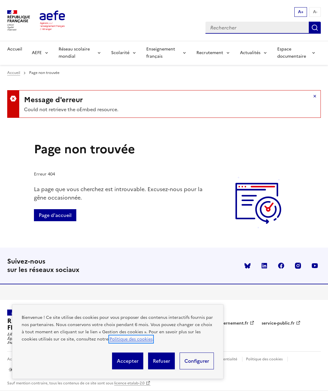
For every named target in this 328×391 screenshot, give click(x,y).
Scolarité (120, 53)
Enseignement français (160, 53)
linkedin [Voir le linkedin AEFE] (264, 266)
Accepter (127, 361)
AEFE (37, 53)
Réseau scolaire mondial (74, 53)
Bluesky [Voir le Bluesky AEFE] (247, 266)
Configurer (196, 361)
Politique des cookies (131, 339)
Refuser (161, 361)
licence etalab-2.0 (129, 383)
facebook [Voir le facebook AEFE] (281, 266)
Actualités (250, 53)
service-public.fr (278, 323)
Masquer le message (315, 96)
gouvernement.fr (231, 323)
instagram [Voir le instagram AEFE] (298, 266)
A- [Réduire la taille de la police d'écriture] (315, 12)
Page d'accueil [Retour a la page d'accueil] (55, 215)
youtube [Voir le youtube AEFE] (315, 266)
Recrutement (209, 53)
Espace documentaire (291, 53)
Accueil (14, 49)
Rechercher (315, 28)
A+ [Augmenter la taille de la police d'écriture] (300, 12)
